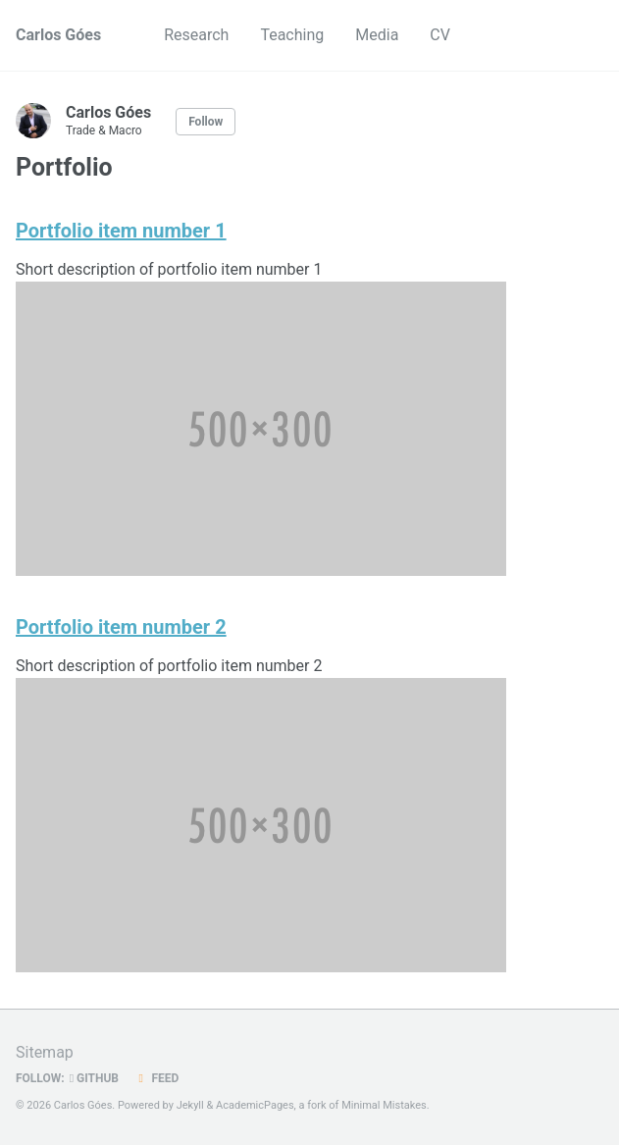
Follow (205, 122)
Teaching (292, 35)
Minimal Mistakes (384, 1105)
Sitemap (45, 1052)
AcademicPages (255, 1105)
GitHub (94, 1078)
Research (196, 35)
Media (376, 35)
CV (440, 35)
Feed (156, 1078)
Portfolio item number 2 (121, 627)
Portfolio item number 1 (121, 230)
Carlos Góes (58, 35)
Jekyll (190, 1105)
